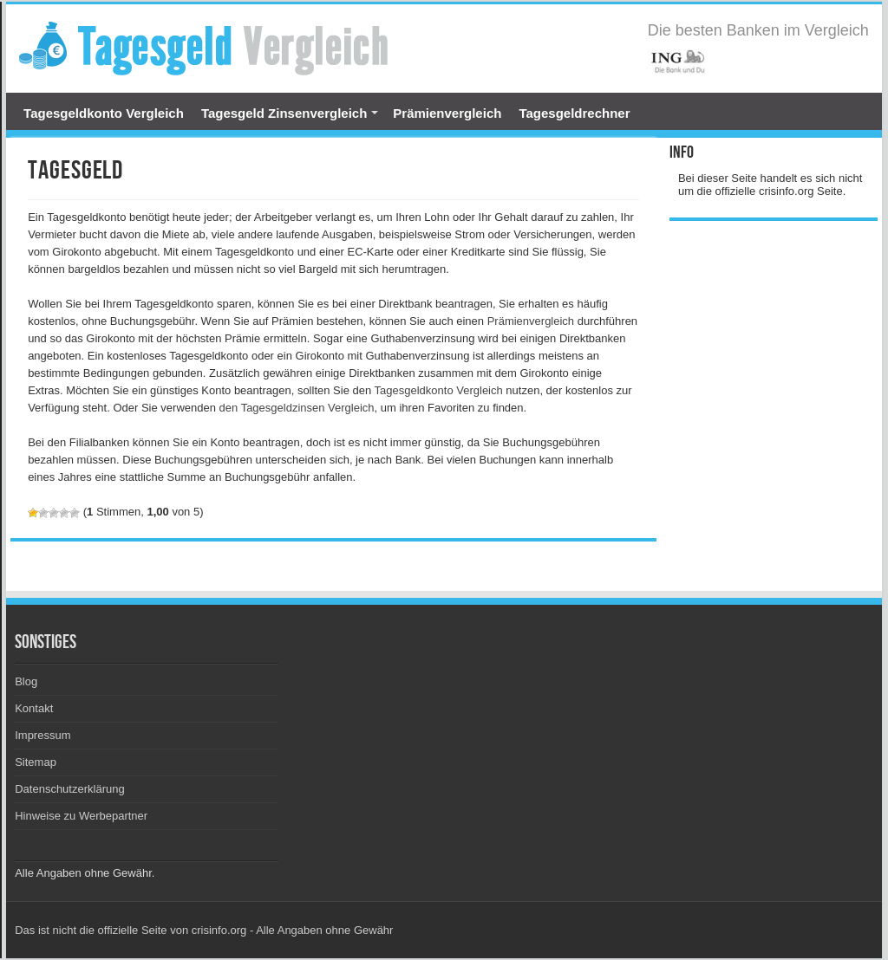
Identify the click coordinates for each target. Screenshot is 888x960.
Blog (26, 681)
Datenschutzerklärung (69, 788)
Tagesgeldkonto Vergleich (103, 113)
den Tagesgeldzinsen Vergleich (297, 407)
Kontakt (34, 708)
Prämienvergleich (447, 113)
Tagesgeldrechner (574, 113)
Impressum (42, 735)
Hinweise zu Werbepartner (81, 815)
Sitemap (35, 762)
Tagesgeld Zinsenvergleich (284, 113)
